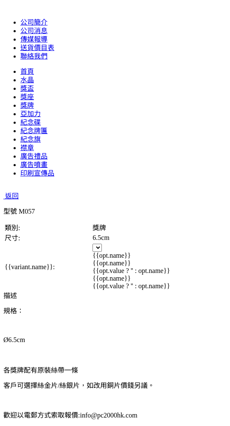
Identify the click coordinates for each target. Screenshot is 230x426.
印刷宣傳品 (37, 173)
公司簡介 (34, 22)
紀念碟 (30, 122)
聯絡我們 (34, 56)
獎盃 (27, 88)
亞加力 (30, 113)
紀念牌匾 (34, 130)
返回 (11, 196)
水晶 (27, 80)
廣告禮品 (34, 156)
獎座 (27, 96)
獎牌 (27, 105)
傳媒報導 (34, 39)
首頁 (27, 71)
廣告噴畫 (34, 164)
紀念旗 (30, 139)
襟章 (27, 147)
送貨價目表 (37, 47)
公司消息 (34, 30)
